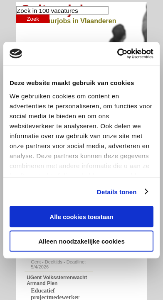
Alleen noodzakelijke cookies (81, 240)
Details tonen (116, 191)
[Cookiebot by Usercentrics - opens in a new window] (117, 53)
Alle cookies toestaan (81, 216)
